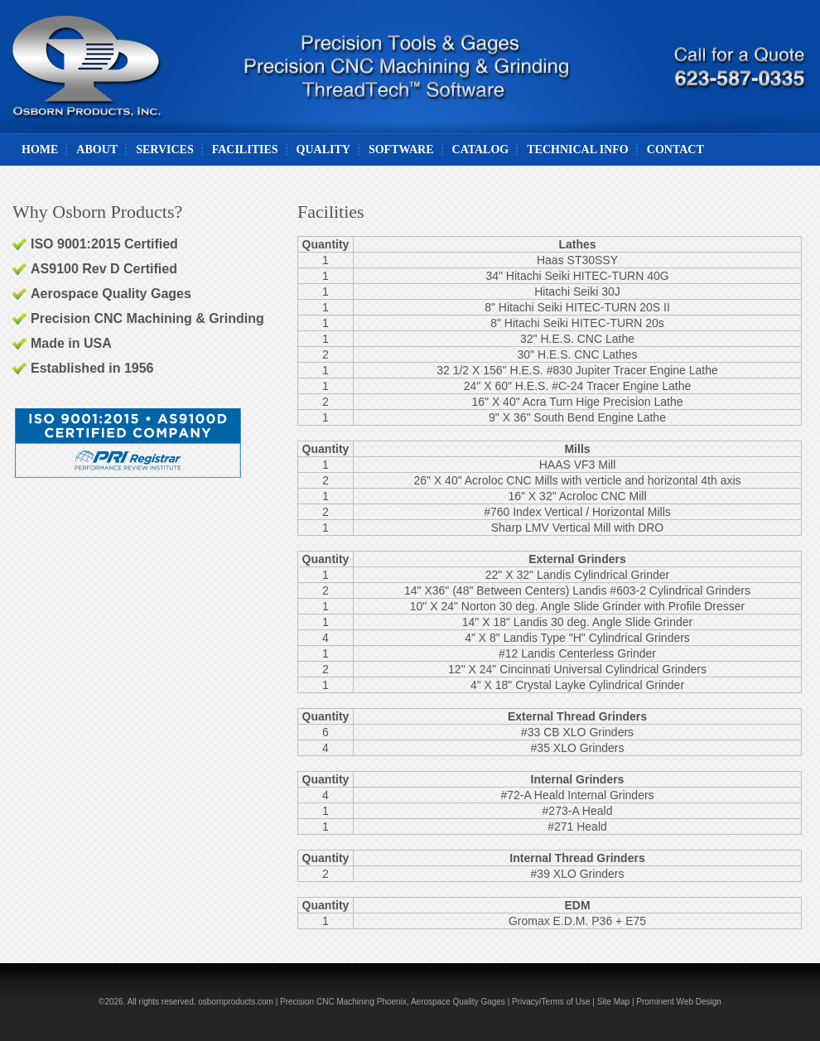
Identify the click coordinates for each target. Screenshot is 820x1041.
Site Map (613, 1001)
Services (165, 149)
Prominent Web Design (678, 1001)
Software (401, 149)
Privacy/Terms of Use (551, 1001)
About (97, 149)
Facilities (245, 149)
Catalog (480, 149)
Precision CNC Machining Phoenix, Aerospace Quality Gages (392, 1001)
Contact (675, 149)
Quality (323, 149)
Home (40, 149)
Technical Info (578, 149)
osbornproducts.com (235, 1001)
